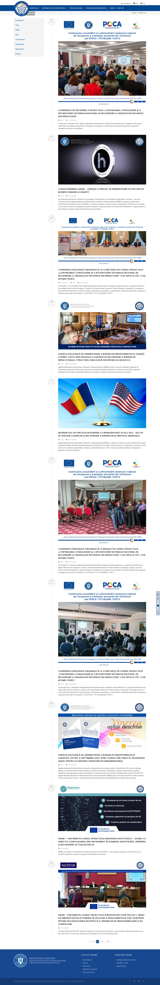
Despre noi (142, 13)
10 (108, 941)
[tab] (29, 20)
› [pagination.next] (110, 941)
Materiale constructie (90, 969)
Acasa (134, 13)
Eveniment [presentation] (29, 20)
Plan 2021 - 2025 (122, 963)
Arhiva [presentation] (29, 54)
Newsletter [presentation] (29, 49)
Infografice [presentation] (29, 44)
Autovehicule (87, 960)
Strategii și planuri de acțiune (126, 960)
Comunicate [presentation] (29, 39)
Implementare (121, 966)
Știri (62, 120)
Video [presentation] (29, 30)
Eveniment (64, 283)
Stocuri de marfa (88, 972)
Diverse (85, 963)
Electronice (86, 966)
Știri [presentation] (29, 35)
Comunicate (72, 120)
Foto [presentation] (29, 25)
